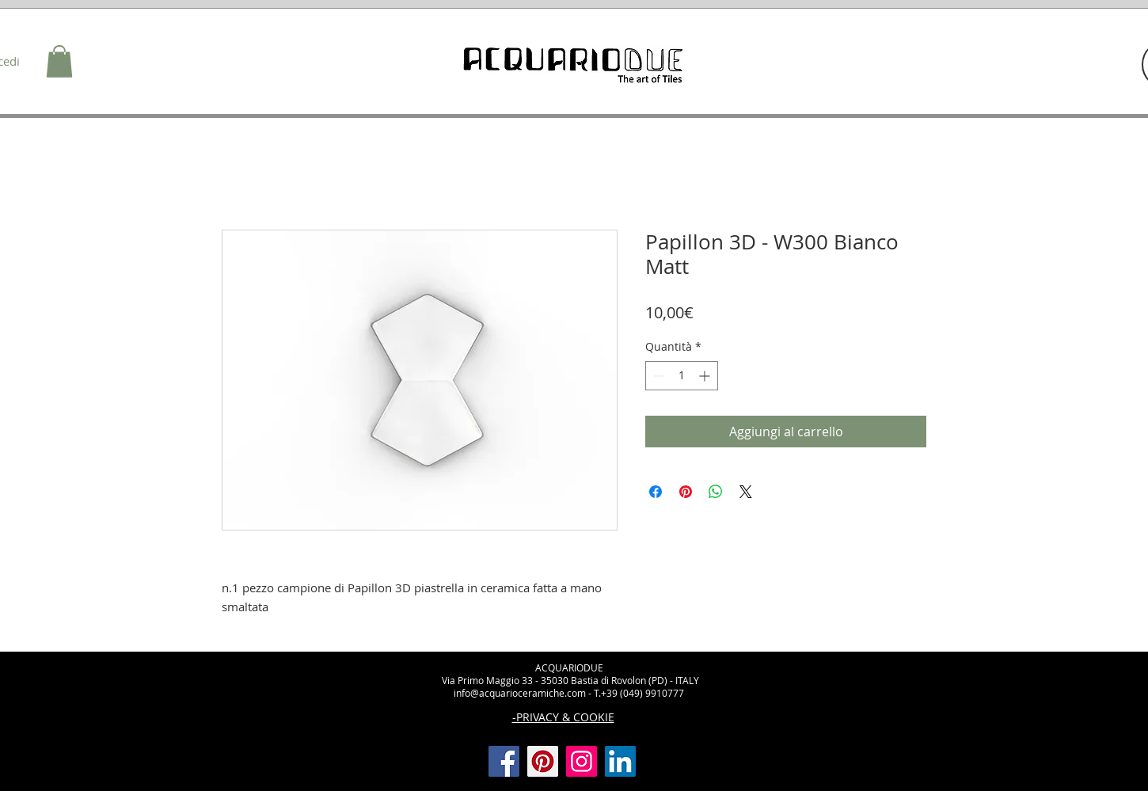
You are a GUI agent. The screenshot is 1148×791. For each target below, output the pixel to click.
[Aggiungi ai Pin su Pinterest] (685, 491)
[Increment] (706, 376)
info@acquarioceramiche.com (520, 692)
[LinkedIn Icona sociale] (620, 761)
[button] (59, 61)
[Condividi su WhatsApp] (715, 491)
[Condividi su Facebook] (655, 491)
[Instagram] (581, 761)
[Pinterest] (542, 761)
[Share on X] (745, 491)
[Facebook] (503, 761)
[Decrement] (657, 376)
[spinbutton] (681, 376)
